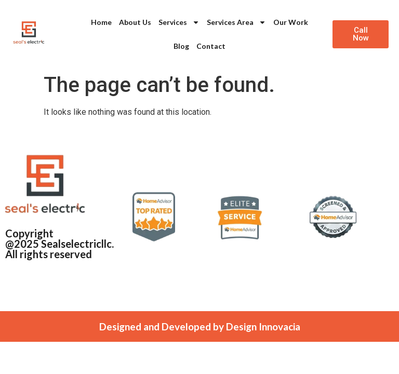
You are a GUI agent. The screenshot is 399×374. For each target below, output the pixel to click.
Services (179, 22)
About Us (135, 22)
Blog (181, 46)
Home (101, 22)
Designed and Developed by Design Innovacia (199, 326)
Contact (210, 46)
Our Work (290, 22)
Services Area (236, 22)
